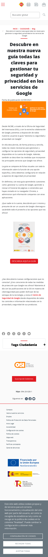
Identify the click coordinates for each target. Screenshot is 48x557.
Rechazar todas (23, 543)
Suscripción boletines (24, 379)
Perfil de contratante (13, 444)
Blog (33, 29)
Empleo (9, 417)
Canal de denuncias (13, 448)
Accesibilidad (10, 427)
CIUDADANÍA (24, 29)
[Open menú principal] (2, 4)
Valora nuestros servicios (15, 413)
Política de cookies (12, 434)
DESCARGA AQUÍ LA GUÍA (24, 261)
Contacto (9, 410)
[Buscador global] (25, 15)
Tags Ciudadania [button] (24, 344)
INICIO (15, 29)
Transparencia (11, 441)
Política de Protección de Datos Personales (21, 420)
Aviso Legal (10, 424)
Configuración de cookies (15, 430)
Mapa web (9, 437)
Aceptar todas (23, 551)
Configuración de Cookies (23, 536)
